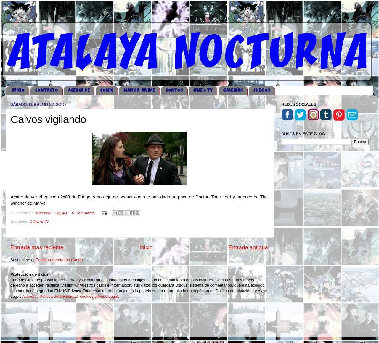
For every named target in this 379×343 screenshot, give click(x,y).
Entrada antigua (248, 247)
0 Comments (83, 213)
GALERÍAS (233, 90)
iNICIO (18, 90)
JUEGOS (261, 90)
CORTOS (174, 90)
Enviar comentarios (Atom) (59, 260)
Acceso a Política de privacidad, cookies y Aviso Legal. (70, 296)
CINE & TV (203, 90)
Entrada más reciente (37, 247)
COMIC (106, 90)
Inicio (145, 247)
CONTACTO (46, 90)
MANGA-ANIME (139, 90)
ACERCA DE (79, 90)
